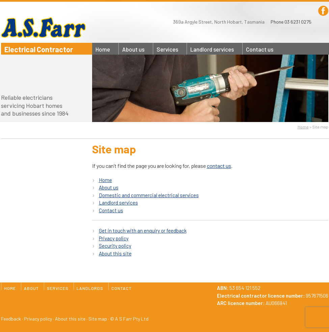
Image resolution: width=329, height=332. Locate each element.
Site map (97, 319)
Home (102, 49)
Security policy (115, 246)
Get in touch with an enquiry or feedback (143, 231)
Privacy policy (114, 238)
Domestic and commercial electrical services (149, 195)
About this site (115, 253)
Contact (259, 49)
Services (167, 49)
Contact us (111, 210)
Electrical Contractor (38, 49)
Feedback (11, 319)
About (133, 49)
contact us (219, 165)
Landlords (212, 49)
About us (108, 187)
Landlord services (118, 203)
